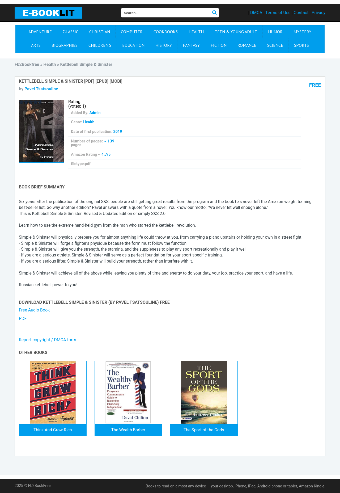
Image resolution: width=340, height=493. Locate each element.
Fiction (219, 45)
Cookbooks (166, 31)
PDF (23, 318)
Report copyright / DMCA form (47, 339)
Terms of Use (278, 12)
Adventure (40, 31)
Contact (301, 12)
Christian (99, 31)
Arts (36, 45)
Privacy (318, 12)
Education (133, 45)
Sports (301, 45)
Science (275, 45)
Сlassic (71, 31)
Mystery (302, 31)
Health (196, 31)
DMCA (256, 12)
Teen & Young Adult (236, 31)
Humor (275, 31)
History (163, 45)
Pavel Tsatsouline (41, 88)
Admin (94, 113)
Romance (246, 45)
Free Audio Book (34, 310)
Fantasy (191, 45)
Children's (99, 45)
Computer (132, 31)
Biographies (65, 45)
